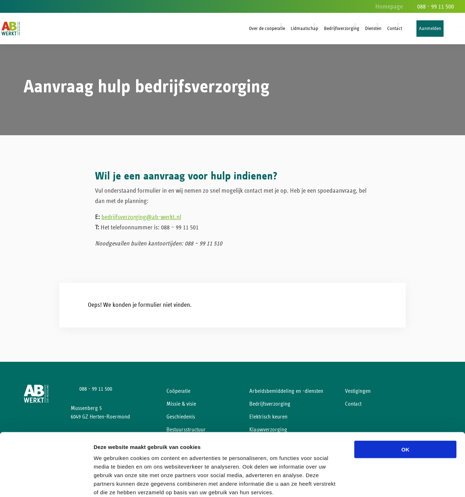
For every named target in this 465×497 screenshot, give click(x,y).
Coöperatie (178, 393)
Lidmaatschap (304, 28)
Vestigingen (358, 393)
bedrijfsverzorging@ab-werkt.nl (141, 220)
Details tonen (386, 483)
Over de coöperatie (267, 28)
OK (405, 411)
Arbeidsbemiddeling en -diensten (286, 393)
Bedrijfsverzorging (341, 28)
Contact (394, 28)
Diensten (373, 28)
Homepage (389, 7)
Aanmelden (430, 28)
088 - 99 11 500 (435, 7)
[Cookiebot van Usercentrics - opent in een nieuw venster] (46, 483)
